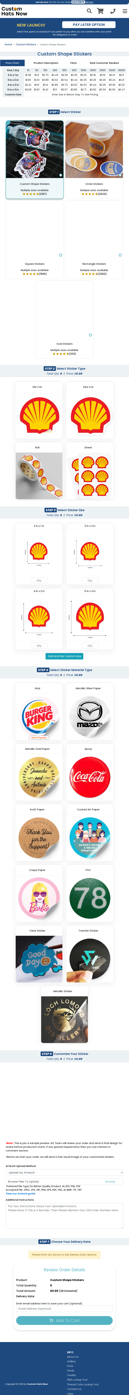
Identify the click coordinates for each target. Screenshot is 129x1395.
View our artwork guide (20, 1193)
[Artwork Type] (64, 1172)
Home (8, 44)
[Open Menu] (124, 11)
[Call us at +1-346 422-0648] (112, 12)
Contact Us (74, 1389)
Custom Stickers (26, 44)
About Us (73, 1357)
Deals (70, 1370)
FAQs (70, 1366)
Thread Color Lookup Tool (83, 1384)
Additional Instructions (20, 1200)
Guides (71, 1375)
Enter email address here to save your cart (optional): (49, 1303)
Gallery (71, 1361)
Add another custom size (64, 656)
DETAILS (89, 2)
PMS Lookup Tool (77, 1379)
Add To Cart (64, 1320)
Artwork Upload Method (21, 1166)
